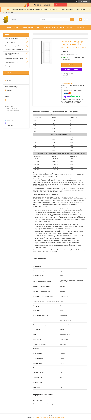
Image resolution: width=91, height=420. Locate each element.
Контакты (80, 27)
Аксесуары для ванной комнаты (14, 49)
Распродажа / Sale (66, 27)
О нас (7, 32)
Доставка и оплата (19, 32)
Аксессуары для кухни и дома (14, 58)
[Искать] (72, 19)
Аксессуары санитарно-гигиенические (12, 54)
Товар (16, 27)
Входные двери (49, 27)
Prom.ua (53, 416)
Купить (71, 65)
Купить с (71, 69)
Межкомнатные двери (31, 27)
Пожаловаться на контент (39, 417)
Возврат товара (34, 32)
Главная (8, 27)
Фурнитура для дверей (12, 46)
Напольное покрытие (11, 62)
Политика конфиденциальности (55, 417)
